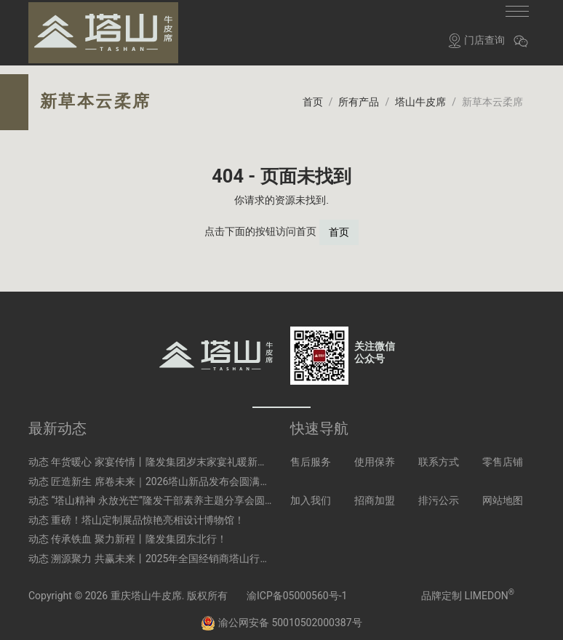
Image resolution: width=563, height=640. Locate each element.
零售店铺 (502, 454)
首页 (339, 224)
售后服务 (310, 454)
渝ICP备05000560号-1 (297, 587)
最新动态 (57, 420)
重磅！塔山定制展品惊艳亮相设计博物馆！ (147, 512)
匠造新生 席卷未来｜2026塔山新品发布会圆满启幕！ (170, 473)
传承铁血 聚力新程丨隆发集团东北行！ (138, 531)
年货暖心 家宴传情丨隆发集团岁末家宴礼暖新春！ (164, 454)
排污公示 (438, 492)
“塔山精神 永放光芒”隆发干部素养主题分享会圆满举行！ (178, 492)
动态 (38, 454)
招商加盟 (374, 492)
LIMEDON (489, 587)
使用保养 (374, 454)
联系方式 (438, 454)
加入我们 (310, 492)
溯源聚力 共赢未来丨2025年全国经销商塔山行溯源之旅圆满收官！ (201, 550)
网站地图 (502, 492)
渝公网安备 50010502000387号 (281, 614)
